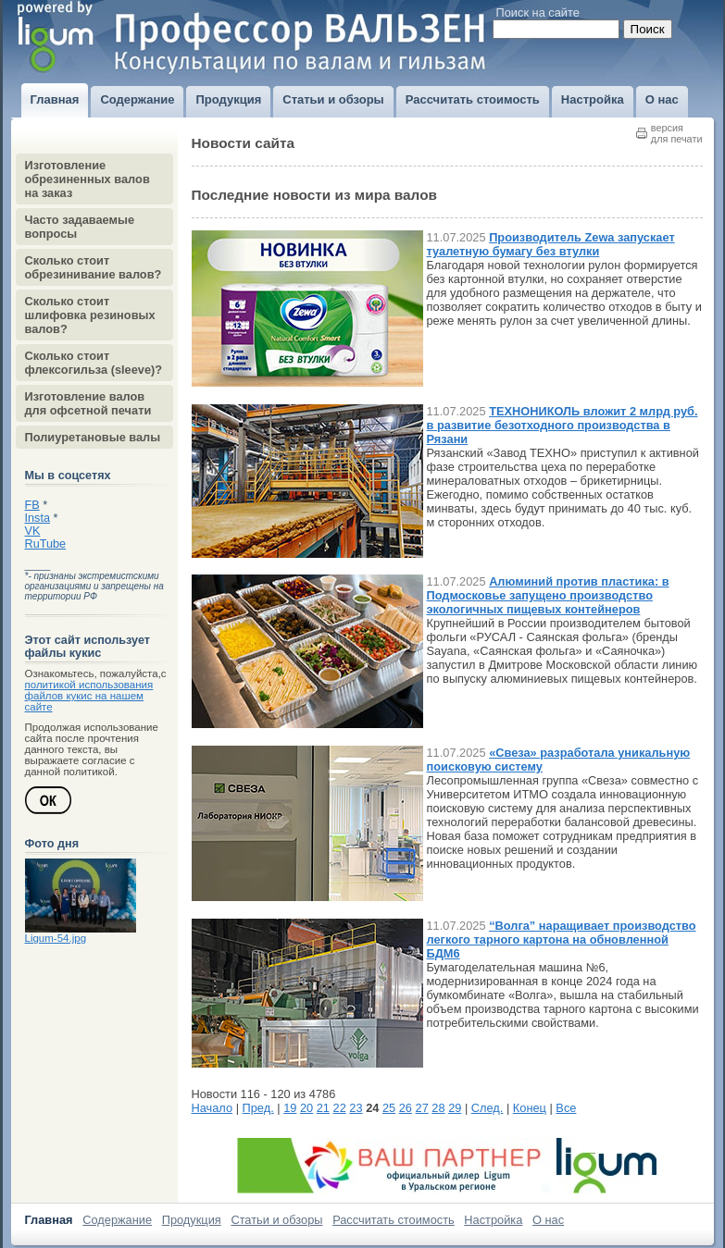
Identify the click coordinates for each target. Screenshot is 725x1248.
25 (388, 1108)
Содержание (117, 1220)
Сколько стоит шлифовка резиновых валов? (90, 315)
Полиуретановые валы (93, 437)
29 (454, 1108)
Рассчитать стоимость (393, 1220)
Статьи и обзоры (276, 1220)
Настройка (493, 1220)
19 (289, 1108)
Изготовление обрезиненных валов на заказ (87, 179)
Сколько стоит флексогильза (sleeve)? (94, 363)
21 (323, 1108)
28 (437, 1108)
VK (33, 531)
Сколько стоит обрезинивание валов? (93, 267)
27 (422, 1108)
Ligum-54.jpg (56, 938)
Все (566, 1108)
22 (339, 1108)
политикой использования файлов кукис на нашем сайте (89, 695)
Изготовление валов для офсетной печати (88, 403)
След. (487, 1108)
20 (306, 1108)
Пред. (258, 1108)
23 (355, 1108)
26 (405, 1108)
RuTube (46, 544)
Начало (212, 1108)
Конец (529, 1108)
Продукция (191, 1220)
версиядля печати (677, 133)
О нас (548, 1220)
